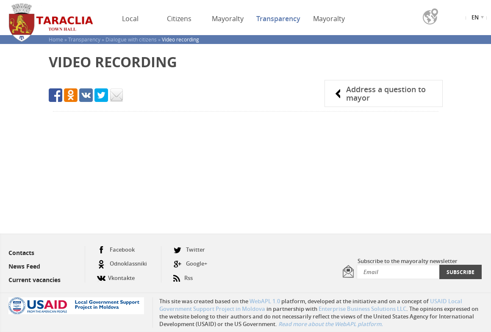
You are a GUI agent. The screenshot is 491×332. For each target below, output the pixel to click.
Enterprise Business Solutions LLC (362, 309)
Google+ (190, 263)
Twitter (189, 249)
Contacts (21, 253)
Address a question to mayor (386, 93)
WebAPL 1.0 (265, 301)
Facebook (116, 249)
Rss (183, 275)
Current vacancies (34, 280)
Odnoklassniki (122, 263)
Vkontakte (116, 275)
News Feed (24, 266)
